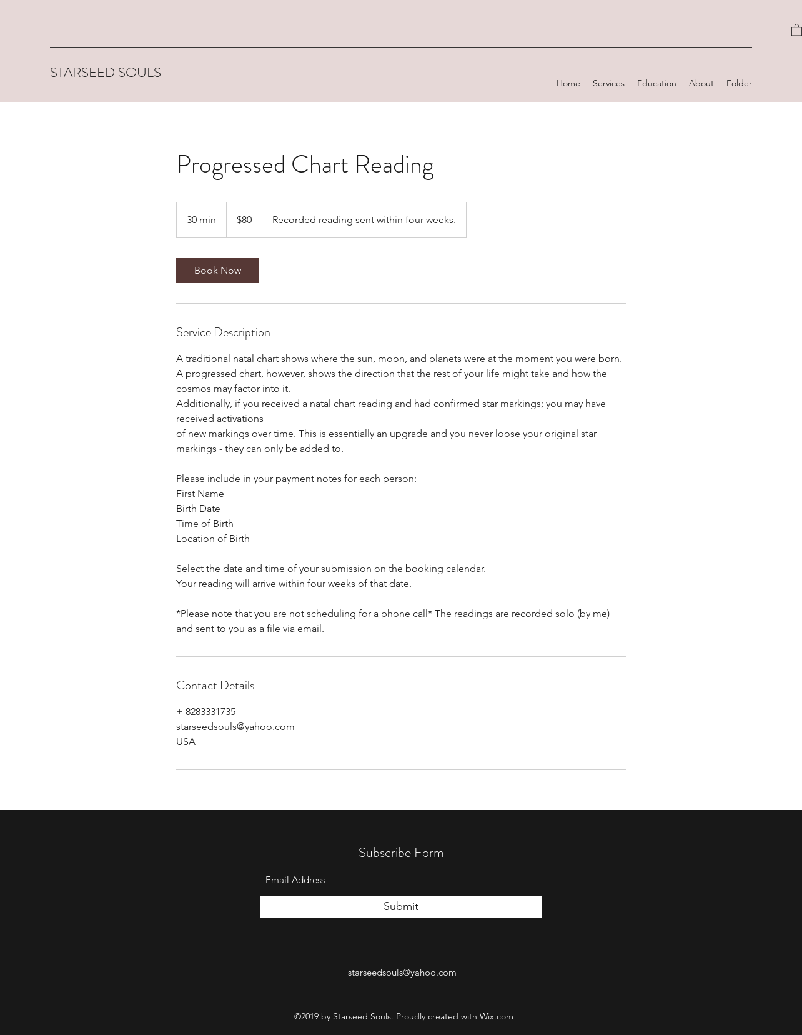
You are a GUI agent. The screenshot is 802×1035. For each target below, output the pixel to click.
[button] (796, 29)
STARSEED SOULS (105, 72)
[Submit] (401, 907)
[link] (217, 270)
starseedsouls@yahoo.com (402, 972)
